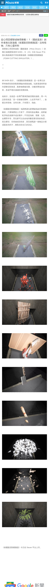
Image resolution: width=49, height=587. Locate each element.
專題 (13, 7)
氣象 (45, 11)
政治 (20, 7)
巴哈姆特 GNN (15, 35)
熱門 (6, 7)
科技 (41, 7)
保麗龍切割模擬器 (35, 55)
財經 (34, 7)
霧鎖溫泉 (24, 49)
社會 (27, 7)
